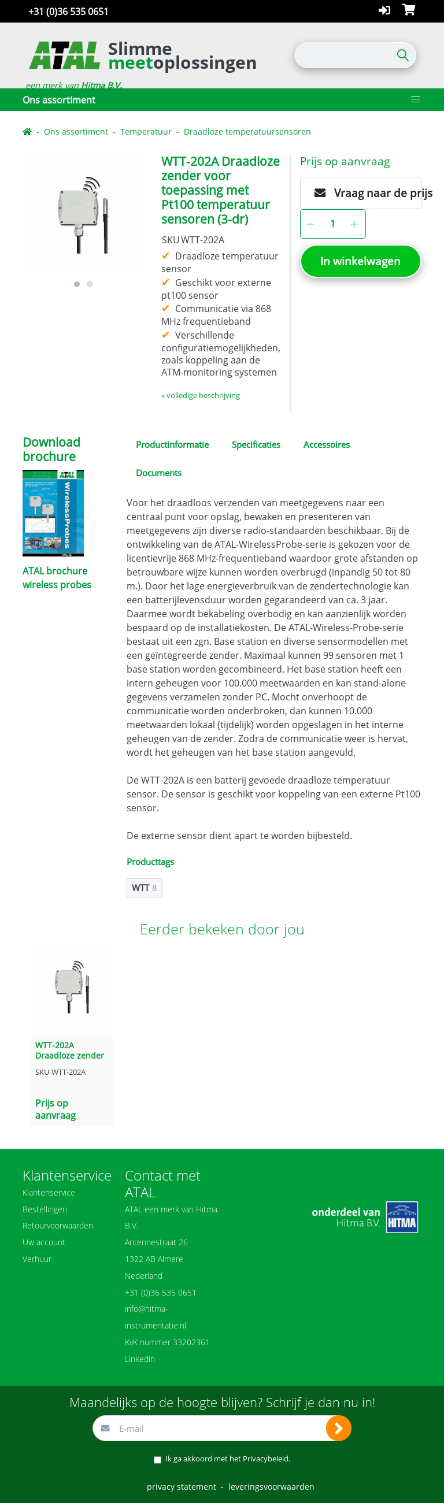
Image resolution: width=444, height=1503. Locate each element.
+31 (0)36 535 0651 (68, 11)
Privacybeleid (265, 1458)
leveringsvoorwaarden (271, 1486)
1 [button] (77, 284)
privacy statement (181, 1486)
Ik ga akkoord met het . (227, 1458)
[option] (83, 214)
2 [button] (89, 284)
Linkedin (140, 1358)
